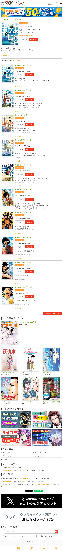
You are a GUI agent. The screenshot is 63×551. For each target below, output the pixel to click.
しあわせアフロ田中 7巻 (23, 212)
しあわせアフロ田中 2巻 (23, 90)
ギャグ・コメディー (8, 456)
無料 (36, 536)
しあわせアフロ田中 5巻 (23, 165)
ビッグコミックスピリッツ (32, 30)
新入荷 (5, 536)
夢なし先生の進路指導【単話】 (51, 402)
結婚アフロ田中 (47, 373)
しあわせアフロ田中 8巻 (23, 237)
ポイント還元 (24, 23)
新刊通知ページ (24, 478)
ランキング (14, 536)
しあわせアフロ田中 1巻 (23, 65)
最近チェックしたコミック (48, 536)
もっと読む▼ (5, 55)
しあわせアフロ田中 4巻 (23, 140)
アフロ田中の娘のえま (7, 373)
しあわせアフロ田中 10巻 (23, 287)
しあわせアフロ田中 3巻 (23, 115)
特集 (21, 536)
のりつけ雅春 (29, 26)
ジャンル (28, 536)
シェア (22, 490)
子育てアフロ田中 (27, 373)
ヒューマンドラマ (38, 456)
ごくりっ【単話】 (27, 402)
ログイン (56, 3)
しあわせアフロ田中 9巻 (23, 262)
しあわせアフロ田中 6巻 (23, 189)
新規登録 (50, 3)
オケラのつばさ (5, 402)
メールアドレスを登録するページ (42, 485)
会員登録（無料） (8, 470)
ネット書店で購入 (7, 459)
